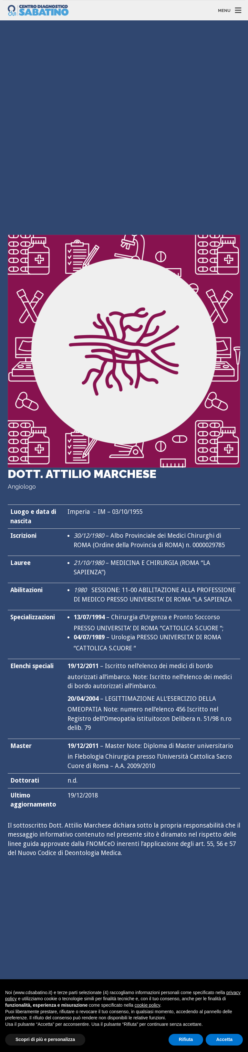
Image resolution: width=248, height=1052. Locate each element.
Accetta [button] (224, 1039)
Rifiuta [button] (186, 1039)
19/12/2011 (82, 666)
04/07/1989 (89, 637)
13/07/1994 (89, 617)
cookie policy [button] (147, 1005)
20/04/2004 (82, 698)
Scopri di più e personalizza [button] (45, 1039)
